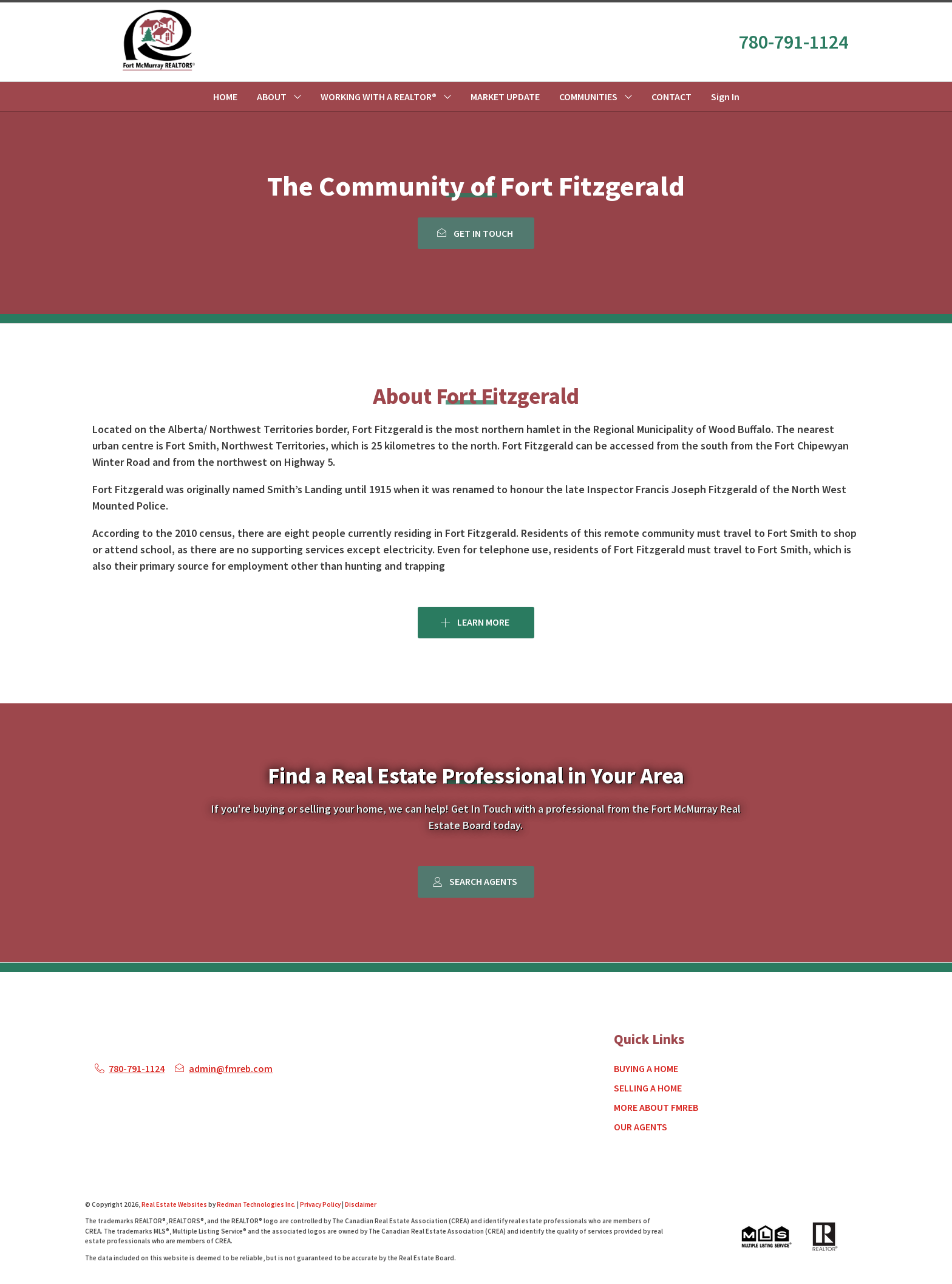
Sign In (725, 96)
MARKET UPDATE (505, 96)
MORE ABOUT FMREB (656, 1107)
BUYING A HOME (646, 1068)
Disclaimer (360, 1204)
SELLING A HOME (648, 1088)
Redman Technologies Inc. (257, 1204)
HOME (225, 96)
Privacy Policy (320, 1204)
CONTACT (671, 96)
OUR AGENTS (640, 1127)
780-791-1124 (793, 42)
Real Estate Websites (174, 1204)
